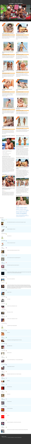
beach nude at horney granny (6, 154)
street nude (24, 211)
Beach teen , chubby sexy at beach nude (7, 151)
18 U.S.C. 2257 (16, 437)
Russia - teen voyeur (5, 152)
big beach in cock (22, 216)
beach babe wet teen (24, 215)
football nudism (22, 209)
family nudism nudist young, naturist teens (7, 150)
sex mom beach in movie (22, 210)
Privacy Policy (9, 437)
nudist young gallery (21, 213)
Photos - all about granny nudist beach (7, 153)
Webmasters (12, 437)
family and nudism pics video (6, 155)
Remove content (19, 437)
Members (4, 54)
